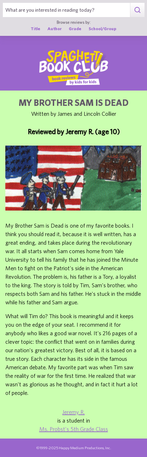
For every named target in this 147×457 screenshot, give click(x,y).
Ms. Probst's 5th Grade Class (73, 429)
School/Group (102, 28)
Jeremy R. (73, 412)
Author (54, 28)
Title (35, 28)
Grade (75, 28)
